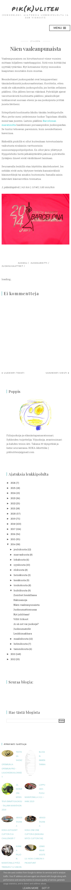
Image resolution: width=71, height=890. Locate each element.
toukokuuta (21, 585)
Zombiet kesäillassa (25, 595)
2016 (13, 534)
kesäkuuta (20, 580)
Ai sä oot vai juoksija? (26, 624)
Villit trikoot (20, 619)
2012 (13, 659)
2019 (13, 519)
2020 (13, 514)
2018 (13, 524)
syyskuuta (20, 565)
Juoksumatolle (22, 629)
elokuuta (19, 570)
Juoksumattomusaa (25, 610)
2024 (13, 493)
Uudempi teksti (14, 373)
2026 (13, 483)
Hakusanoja (20, 600)
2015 (13, 539)
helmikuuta (21, 644)
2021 (13, 509)
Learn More (31, 888)
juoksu (22, 263)
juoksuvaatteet (12, 266)
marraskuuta (21, 555)
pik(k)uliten (35, 8)
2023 (13, 498)
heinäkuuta (20, 575)
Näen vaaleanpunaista (26, 605)
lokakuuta (20, 560)
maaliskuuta (21, 639)
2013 (13, 654)
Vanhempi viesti (56, 373)
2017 (13, 529)
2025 (13, 488)
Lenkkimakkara (22, 634)
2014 (13, 544)
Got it (46, 888)
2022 (13, 504)
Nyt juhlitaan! (21, 615)
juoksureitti (39, 263)
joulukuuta (20, 550)
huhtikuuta (20, 591)
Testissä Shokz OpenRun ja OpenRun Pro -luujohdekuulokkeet (12, 764)
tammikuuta (21, 649)
